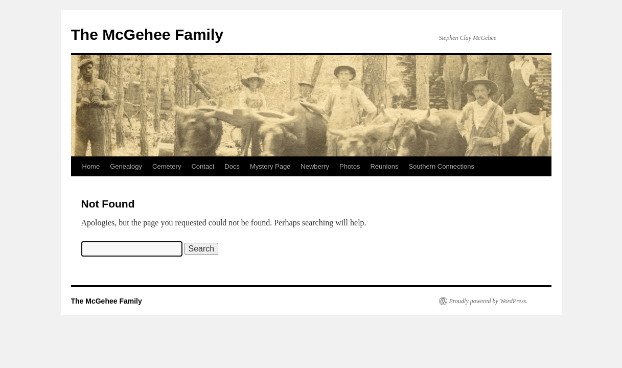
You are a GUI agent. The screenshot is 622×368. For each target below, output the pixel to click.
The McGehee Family (147, 34)
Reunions (384, 166)
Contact (202, 166)
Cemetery (166, 166)
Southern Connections (441, 166)
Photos (349, 166)
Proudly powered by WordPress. (488, 301)
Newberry (315, 166)
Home (91, 166)
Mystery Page (270, 166)
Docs (232, 166)
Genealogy (126, 166)
